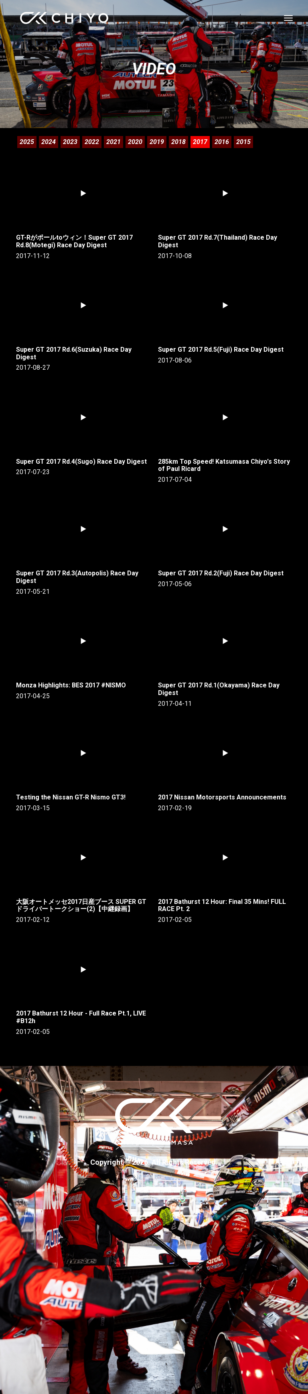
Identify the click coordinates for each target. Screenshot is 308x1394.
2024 (48, 142)
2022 (92, 142)
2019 (157, 142)
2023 (70, 142)
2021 (113, 142)
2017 (200, 142)
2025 (27, 142)
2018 (178, 142)
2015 (243, 142)
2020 (135, 142)
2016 (222, 142)
